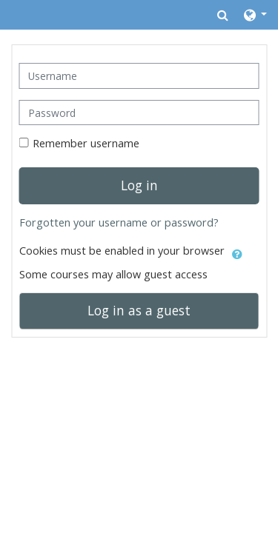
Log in (139, 185)
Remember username (86, 143)
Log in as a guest (139, 310)
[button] (222, 15)
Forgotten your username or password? (119, 222)
